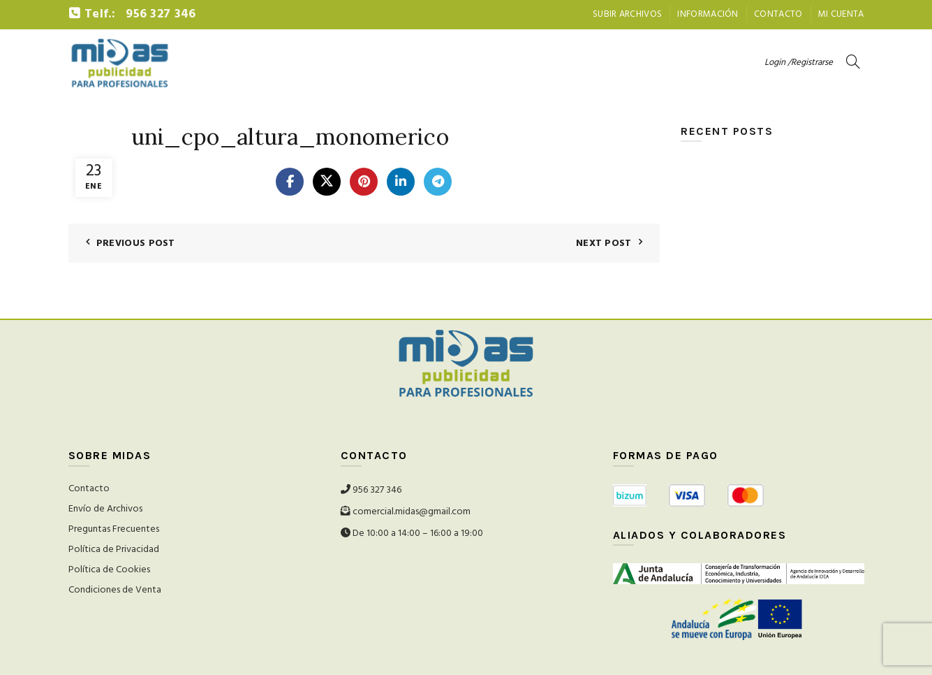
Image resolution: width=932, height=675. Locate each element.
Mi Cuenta (841, 14)
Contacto (778, 14)
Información (707, 14)
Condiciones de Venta (114, 590)
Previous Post (135, 243)
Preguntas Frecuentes (113, 529)
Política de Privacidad (113, 550)
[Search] (853, 61)
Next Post (604, 243)
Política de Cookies (109, 570)
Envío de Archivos (105, 509)
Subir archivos (627, 14)
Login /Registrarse (798, 62)
